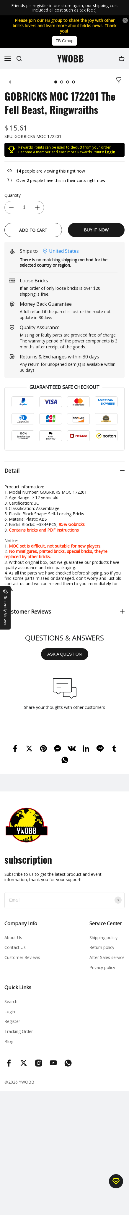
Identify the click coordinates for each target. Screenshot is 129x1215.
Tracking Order (18, 1031)
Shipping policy (103, 937)
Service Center (105, 923)
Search (10, 1001)
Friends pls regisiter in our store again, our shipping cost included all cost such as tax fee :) (64, 7)
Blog (8, 1041)
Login (9, 1011)
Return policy (101, 947)
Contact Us (15, 947)
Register (12, 1021)
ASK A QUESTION (64, 654)
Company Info (20, 923)
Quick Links (17, 987)
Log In (110, 152)
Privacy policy (102, 967)
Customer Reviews (22, 957)
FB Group (64, 40)
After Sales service (107, 957)
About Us (13, 937)
